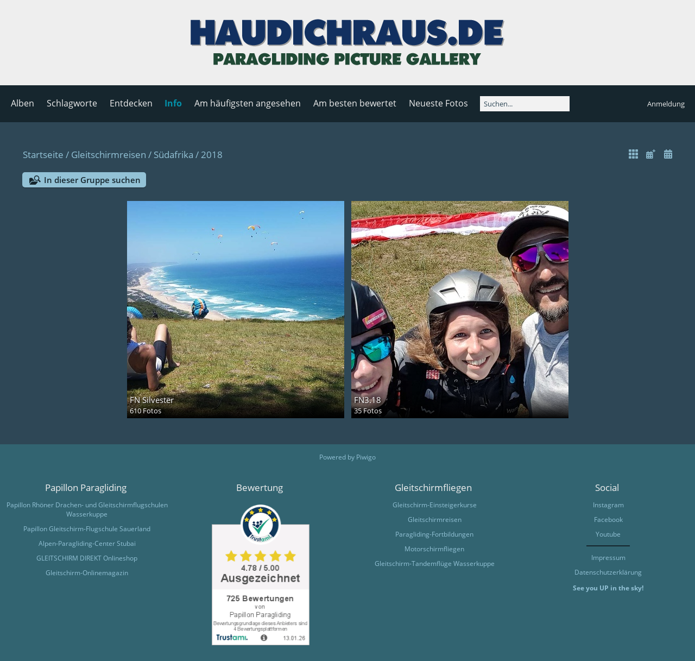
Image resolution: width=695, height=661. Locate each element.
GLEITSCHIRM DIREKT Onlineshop (86, 558)
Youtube (608, 534)
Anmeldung (666, 104)
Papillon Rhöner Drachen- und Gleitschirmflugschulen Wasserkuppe (87, 509)
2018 (212, 154)
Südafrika (173, 154)
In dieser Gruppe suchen (92, 179)
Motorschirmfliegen (434, 548)
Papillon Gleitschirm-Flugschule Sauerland (86, 528)
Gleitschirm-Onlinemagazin (87, 572)
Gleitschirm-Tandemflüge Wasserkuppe (435, 563)
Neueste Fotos (438, 103)
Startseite (43, 154)
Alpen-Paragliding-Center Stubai (87, 543)
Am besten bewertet (354, 103)
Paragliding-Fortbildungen (434, 534)
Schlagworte (72, 103)
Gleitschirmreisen (108, 154)
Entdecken (131, 103)
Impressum (608, 557)
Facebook (608, 519)
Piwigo (366, 457)
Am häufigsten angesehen (247, 103)
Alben (22, 103)
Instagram (608, 504)
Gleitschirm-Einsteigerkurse (435, 504)
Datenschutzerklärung (608, 572)
